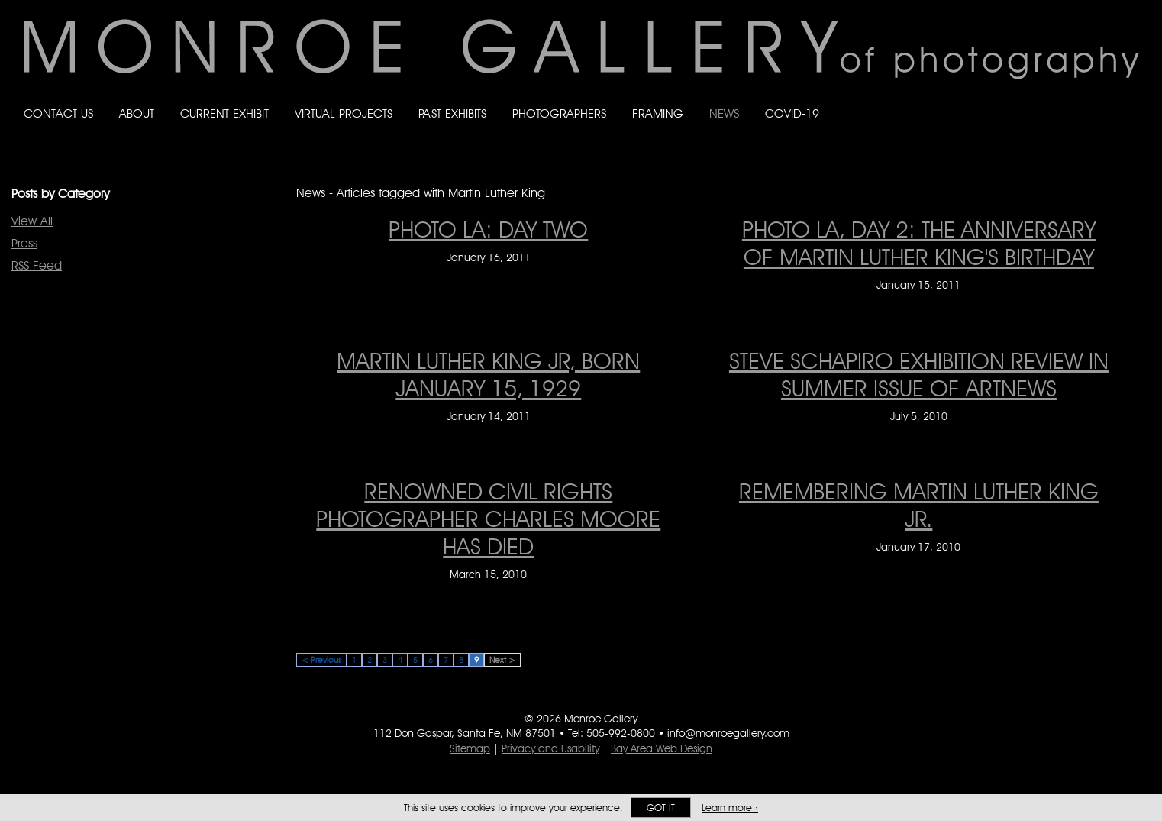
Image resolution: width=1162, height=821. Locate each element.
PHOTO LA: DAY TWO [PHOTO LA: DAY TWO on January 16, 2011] (488, 229)
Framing (657, 113)
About (136, 113)
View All (32, 221)
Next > (502, 660)
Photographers (559, 113)
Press (24, 243)
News (724, 113)
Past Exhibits (452, 113)
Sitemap (470, 748)
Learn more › (730, 807)
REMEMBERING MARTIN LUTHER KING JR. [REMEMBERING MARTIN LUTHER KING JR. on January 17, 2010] (919, 504)
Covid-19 (792, 113)
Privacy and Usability (550, 748)
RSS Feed (36, 265)
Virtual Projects (343, 113)
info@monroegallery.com (728, 733)
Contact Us (58, 113)
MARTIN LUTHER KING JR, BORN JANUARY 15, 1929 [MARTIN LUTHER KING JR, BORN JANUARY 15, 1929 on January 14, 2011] (488, 374)
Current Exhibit (224, 113)
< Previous (321, 660)
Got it (661, 807)
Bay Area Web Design (661, 748)
